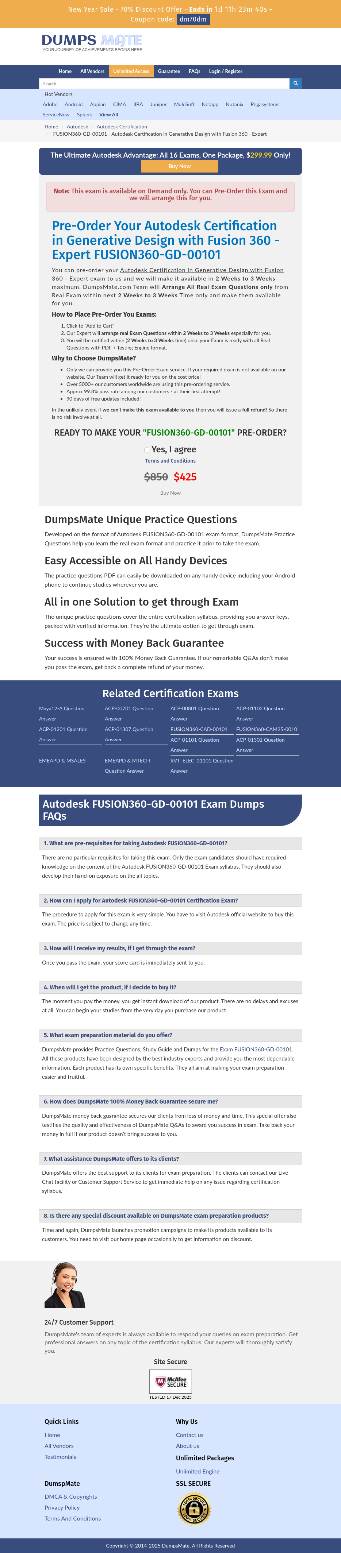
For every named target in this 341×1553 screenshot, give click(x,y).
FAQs (194, 71)
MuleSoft (184, 104)
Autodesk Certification (122, 126)
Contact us (189, 1434)
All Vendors (92, 71)
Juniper (158, 104)
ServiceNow (56, 114)
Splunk (84, 114)
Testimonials (60, 1456)
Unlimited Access (131, 71)
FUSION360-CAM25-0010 (266, 729)
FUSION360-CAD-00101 (198, 729)
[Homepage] (34, 71)
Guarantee (169, 71)
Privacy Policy (62, 1507)
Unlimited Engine (198, 1471)
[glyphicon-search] (296, 83)
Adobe (50, 104)
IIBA (138, 104)
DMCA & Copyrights (71, 1496)
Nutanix (235, 104)
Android (74, 104)
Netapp (210, 104)
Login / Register (225, 71)
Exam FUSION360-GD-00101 (256, 1049)
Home (65, 71)
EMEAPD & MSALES (62, 760)
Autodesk (77, 126)
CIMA (119, 104)
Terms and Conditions (170, 461)
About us (187, 1445)
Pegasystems (265, 104)
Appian (98, 104)
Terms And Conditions (73, 1518)
